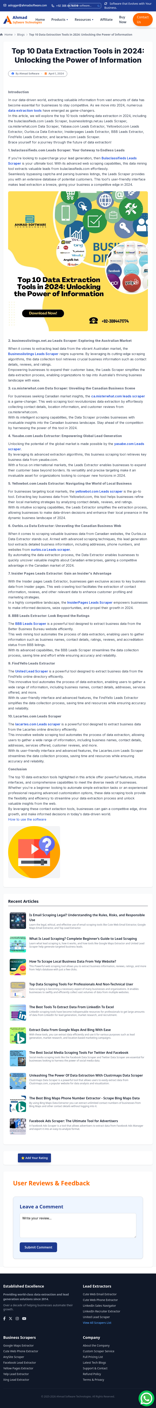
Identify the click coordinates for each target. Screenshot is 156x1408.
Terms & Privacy (93, 1380)
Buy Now (123, 19)
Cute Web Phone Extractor (100, 1300)
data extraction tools (25, 110)
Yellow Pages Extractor (18, 1368)
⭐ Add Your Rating (34, 1158)
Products (59, 19)
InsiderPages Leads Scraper (90, 602)
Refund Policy (92, 1374)
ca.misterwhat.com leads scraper (118, 396)
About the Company (96, 1345)
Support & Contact (95, 1368)
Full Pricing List (93, 1357)
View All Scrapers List (97, 1323)
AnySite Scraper (13, 1357)
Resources (84, 19)
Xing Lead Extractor (16, 1380)
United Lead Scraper (31, 671)
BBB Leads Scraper (30, 624)
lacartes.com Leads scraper (38, 724)
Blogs (21, 34)
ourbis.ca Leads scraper (50, 550)
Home (40, 19)
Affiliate (106, 19)
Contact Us (143, 19)
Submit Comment (38, 1247)
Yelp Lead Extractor (16, 1374)
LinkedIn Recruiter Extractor (101, 1311)
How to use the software (34, 847)
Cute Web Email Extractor (100, 1294)
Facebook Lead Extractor (19, 1362)
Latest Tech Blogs (94, 1362)
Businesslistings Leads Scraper (33, 354)
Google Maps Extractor (18, 1345)
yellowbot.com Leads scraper (99, 491)
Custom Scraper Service (98, 1351)
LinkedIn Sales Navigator (99, 1305)
